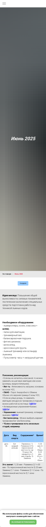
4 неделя (23, 283)
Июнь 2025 (19, 274)
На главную (6, 274)
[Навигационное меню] (4, 3)
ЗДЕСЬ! (32, 404)
